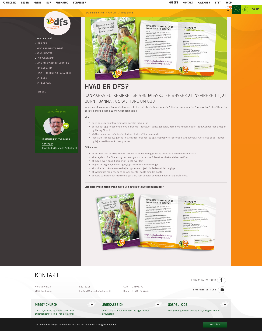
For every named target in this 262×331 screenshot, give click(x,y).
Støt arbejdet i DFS (210, 289)
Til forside (57, 23)
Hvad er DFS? (127, 12)
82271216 (84, 287)
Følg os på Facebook (209, 280)
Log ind (250, 5)
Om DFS (112, 12)
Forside (100, 12)
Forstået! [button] (215, 324)
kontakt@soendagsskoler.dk (95, 291)
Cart (227, 5)
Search (236, 5)
